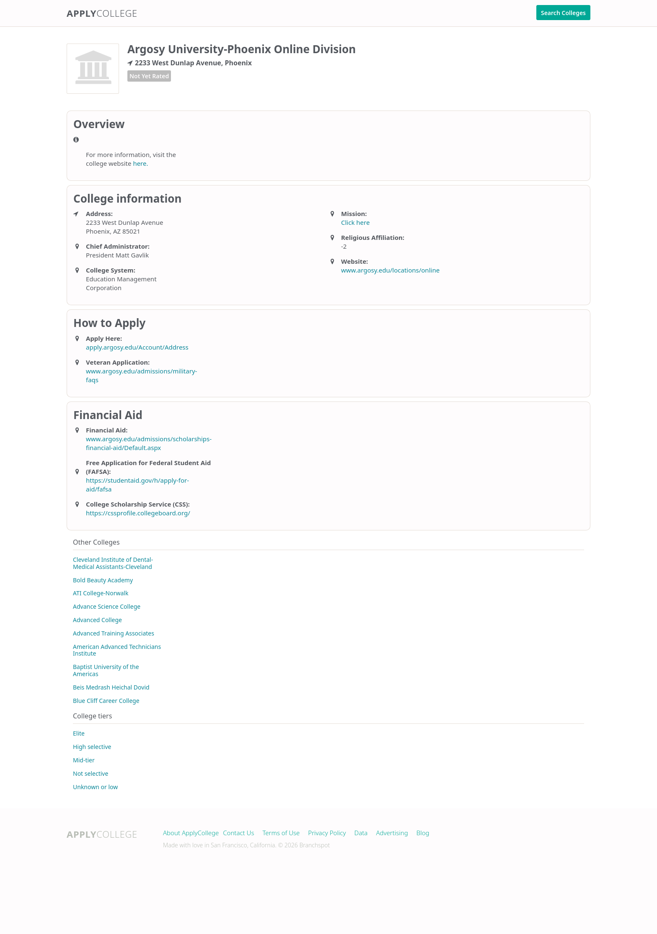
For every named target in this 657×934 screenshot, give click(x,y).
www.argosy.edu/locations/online (390, 270)
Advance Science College (106, 606)
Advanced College (97, 620)
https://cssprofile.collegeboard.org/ (138, 513)
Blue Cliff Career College (106, 701)
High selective (92, 747)
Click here (355, 222)
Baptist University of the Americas (106, 670)
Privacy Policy (327, 833)
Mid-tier (84, 760)
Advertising (392, 833)
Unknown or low (95, 787)
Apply (102, 13)
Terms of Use (281, 833)
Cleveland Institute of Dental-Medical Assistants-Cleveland (113, 563)
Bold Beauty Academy (103, 580)
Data (361, 833)
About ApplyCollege (191, 833)
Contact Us (238, 833)
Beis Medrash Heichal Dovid (111, 687)
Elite (79, 733)
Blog (422, 833)
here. (140, 163)
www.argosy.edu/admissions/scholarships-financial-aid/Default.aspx (149, 443)
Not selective (90, 773)
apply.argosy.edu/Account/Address (137, 347)
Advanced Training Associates (113, 633)
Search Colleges (563, 13)
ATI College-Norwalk (100, 593)
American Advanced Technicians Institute (117, 650)
